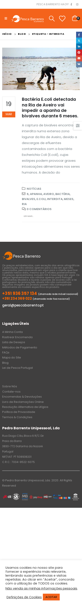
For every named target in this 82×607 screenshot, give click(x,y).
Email (79, 58)
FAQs (5, 352)
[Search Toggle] (51, 19)
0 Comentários (39, 209)
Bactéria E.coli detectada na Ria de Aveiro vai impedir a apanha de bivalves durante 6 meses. (50, 107)
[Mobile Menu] (5, 18)
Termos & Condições (17, 417)
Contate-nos (11, 392)
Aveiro (48, 194)
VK (79, 64)
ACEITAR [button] (51, 597)
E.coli (41, 199)
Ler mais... (29, 216)
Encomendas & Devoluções (22, 397)
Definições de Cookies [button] (24, 597)
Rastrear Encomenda (17, 337)
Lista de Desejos (13, 342)
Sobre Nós (9, 386)
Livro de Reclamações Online (23, 402)
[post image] (41, 69)
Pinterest (79, 52)
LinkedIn (79, 46)
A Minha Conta (12, 332)
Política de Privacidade (18, 412)
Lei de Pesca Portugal (17, 368)
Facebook (79, 35)
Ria (24, 204)
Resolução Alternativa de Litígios (25, 407)
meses (68, 199)
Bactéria (62, 194)
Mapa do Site (11, 357)
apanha (36, 194)
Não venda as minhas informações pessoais (41, 588)
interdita (55, 199)
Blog (5, 363)
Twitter (79, 40)
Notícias (34, 189)
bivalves (28, 199)
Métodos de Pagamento (19, 347)
